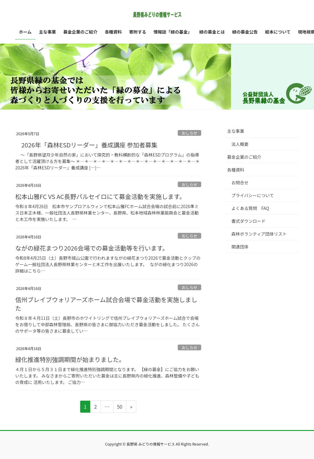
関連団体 (239, 247)
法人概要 (239, 144)
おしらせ (189, 133)
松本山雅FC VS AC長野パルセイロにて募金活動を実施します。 (100, 196)
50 (120, 407)
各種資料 (235, 170)
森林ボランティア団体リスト (259, 234)
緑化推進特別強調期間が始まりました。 (70, 359)
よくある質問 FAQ (250, 208)
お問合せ (239, 182)
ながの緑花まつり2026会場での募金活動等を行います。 (91, 248)
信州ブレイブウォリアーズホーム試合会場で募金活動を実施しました (106, 304)
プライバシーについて (252, 195)
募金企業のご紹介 (244, 157)
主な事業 (235, 131)
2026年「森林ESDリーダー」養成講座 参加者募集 (86, 144)
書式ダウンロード (248, 221)
